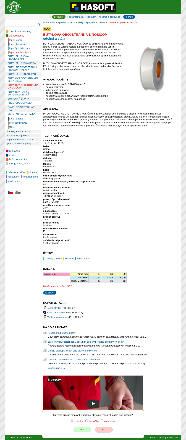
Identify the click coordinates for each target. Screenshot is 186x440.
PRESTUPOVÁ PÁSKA (20, 102)
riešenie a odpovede (109, 16)
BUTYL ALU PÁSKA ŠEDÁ (22, 63)
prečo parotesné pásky (19, 143)
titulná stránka (50, 22)
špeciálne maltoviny (20, 31)
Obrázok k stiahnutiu (58, 312)
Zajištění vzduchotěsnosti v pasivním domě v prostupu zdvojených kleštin (86, 341)
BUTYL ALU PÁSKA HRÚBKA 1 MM (18, 57)
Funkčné (78, 421)
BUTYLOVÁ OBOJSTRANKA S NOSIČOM (23, 86)
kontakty (91, 16)
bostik (12, 155)
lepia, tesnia (15, 40)
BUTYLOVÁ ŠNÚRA (18, 98)
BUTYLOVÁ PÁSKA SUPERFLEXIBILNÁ (18, 93)
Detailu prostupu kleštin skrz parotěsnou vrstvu (72, 350)
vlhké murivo (14, 181)
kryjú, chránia (16, 118)
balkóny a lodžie (16, 172)
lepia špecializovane (20, 48)
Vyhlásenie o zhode (57, 317)
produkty (58, 16)
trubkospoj (14, 151)
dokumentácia (76, 16)
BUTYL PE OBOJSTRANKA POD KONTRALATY (22, 68)
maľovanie (13, 176)
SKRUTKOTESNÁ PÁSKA (21, 114)
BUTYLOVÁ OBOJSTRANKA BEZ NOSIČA (23, 79)
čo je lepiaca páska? (18, 135)
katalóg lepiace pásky (18, 131)
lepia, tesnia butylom (20, 52)
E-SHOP (49, 292)
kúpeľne (32, 172)
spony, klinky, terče (19, 163)
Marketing (109, 421)
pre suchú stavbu (18, 122)
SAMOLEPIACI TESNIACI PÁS (21, 108)
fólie (11, 127)
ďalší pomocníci (18, 159)
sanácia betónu (30, 176)
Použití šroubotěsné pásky (61, 333)
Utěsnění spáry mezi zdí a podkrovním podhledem (74, 359)
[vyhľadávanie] (21, 25)
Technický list (54, 308)
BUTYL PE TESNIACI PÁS (22, 74)
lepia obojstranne (18, 44)
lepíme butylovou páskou (20, 139)
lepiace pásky (16, 35)
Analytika (94, 421)
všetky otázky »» (57, 368)
